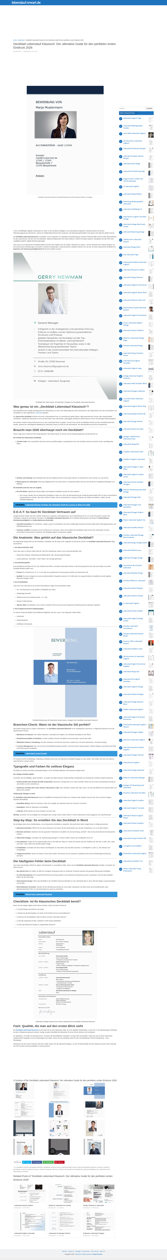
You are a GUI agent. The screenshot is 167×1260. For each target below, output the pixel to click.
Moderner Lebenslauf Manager (134, 778)
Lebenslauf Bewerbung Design (133, 232)
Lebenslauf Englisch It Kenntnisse (135, 285)
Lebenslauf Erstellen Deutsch (133, 528)
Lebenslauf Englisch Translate (133, 808)
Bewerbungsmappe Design (68, 1167)
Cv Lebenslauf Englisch (131, 186)
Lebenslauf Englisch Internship (24, 1233)
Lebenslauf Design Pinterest (133, 277)
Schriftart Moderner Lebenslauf (134, 581)
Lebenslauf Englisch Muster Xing (134, 406)
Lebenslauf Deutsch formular (133, 429)
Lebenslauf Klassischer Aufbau (133, 270)
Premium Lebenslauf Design (133, 346)
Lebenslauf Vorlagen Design (133, 558)
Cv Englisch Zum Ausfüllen (132, 846)
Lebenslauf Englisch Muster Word (135, 293)
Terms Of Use (95, 1251)
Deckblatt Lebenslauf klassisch (30, 1169)
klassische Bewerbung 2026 (91, 1169)
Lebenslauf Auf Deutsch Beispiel (134, 148)
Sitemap (64, 1251)
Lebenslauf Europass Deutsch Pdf (134, 838)
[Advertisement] (77, 24)
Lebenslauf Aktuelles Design (133, 573)
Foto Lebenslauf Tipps (130, 255)
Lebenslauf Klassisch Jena (132, 550)
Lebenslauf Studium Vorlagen (133, 694)
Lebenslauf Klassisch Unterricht (134, 300)
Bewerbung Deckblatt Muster (52, 1167)
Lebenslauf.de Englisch (131, 763)
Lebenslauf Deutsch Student (23, 1205)
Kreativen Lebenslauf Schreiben (134, 793)
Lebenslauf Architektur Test (133, 861)
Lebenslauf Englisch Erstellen (133, 800)
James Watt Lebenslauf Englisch (134, 133)
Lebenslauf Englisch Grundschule (134, 315)
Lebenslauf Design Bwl (131, 444)
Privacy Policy (86, 1251)
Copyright (78, 1251)
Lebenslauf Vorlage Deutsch (133, 421)
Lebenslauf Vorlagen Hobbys (133, 732)
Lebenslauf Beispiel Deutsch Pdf (134, 414)
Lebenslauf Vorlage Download (133, 770)
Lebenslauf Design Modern (132, 194)
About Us (102, 1251)
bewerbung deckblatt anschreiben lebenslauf (30, 1167)
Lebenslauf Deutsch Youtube (133, 596)
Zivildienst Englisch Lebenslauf (134, 459)
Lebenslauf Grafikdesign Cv (132, 209)
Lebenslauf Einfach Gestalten (133, 823)
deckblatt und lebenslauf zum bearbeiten (70, 1169)
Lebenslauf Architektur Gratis (133, 831)
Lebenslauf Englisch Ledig (132, 368)
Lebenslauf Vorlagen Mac (132, 497)
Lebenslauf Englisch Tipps (132, 118)
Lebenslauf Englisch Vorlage (133, 687)
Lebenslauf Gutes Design (131, 164)
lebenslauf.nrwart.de (28, 2)
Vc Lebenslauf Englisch (131, 603)
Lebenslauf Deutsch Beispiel (133, 588)
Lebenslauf (39, 413)
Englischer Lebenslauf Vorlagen (93, 1233)
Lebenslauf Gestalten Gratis (132, 649)
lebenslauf (18, 51)
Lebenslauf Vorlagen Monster (133, 755)
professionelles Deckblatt (20, 1171)
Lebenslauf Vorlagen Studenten (134, 391)
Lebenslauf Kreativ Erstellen (133, 611)
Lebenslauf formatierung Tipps (134, 171)
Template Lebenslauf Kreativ (133, 452)
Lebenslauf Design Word (131, 247)
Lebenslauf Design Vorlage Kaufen (135, 543)
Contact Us (71, 1251)
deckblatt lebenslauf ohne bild (49, 1169)
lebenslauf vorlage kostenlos (83, 1254)
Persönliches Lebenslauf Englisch (134, 853)
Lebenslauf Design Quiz (131, 672)
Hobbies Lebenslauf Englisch (133, 709)
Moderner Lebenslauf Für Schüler (60, 1205)
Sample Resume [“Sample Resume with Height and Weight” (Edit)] (97, 1254)
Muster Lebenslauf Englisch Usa (134, 520)
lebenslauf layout (105, 1169)
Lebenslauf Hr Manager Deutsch (59, 1233)
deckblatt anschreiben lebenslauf (86, 1167)
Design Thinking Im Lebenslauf (93, 1205)
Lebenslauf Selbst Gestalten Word (135, 383)
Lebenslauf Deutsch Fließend (133, 330)
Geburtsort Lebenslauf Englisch (134, 740)
